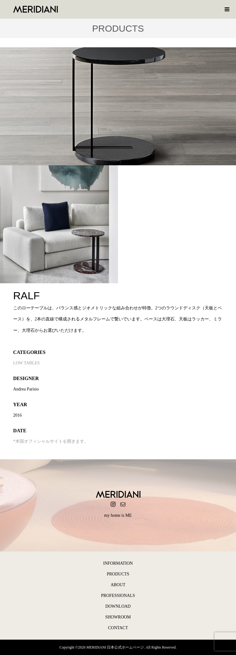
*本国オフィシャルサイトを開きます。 (50, 441)
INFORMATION (118, 563)
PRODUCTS (118, 574)
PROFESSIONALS (118, 595)
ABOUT (118, 584)
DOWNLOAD (118, 606)
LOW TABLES (26, 363)
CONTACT (118, 628)
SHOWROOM (118, 617)
